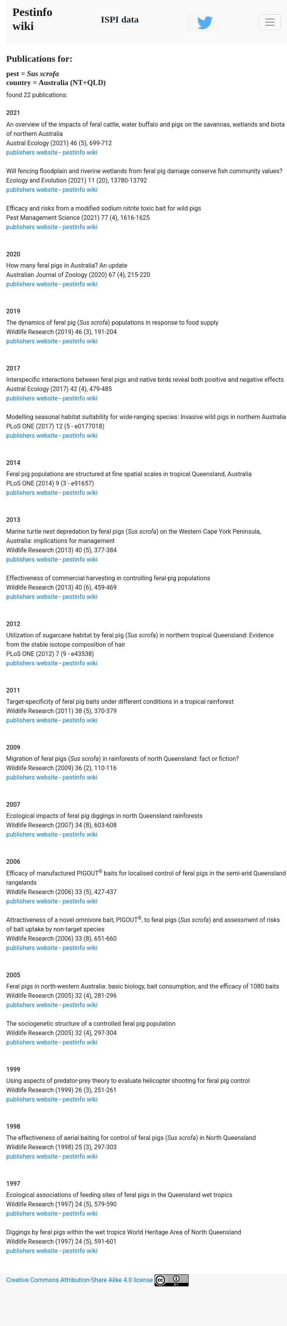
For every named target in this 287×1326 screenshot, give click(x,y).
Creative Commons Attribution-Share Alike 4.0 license (97, 1280)
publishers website (32, 152)
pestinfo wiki (80, 152)
